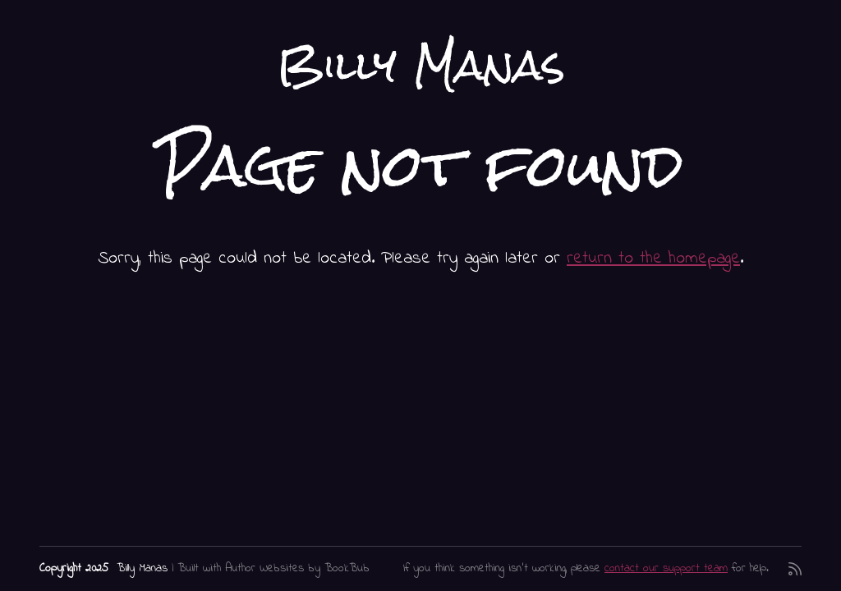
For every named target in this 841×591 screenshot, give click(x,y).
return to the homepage (653, 258)
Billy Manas (421, 65)
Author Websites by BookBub (297, 568)
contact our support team (666, 568)
